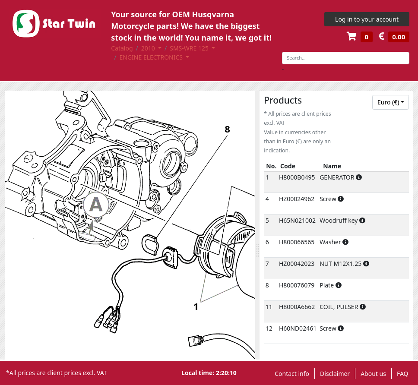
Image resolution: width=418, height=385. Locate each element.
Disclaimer (335, 373)
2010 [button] (149, 48)
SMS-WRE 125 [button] (190, 48)
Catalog (122, 48)
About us (373, 373)
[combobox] (390, 102)
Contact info (292, 373)
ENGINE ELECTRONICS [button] (151, 57)
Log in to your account (367, 19)
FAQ (402, 373)
